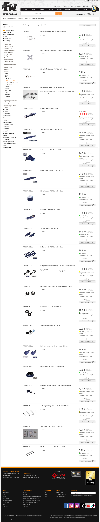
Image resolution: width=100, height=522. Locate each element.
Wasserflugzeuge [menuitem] (8, 59)
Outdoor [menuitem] (5, 135)
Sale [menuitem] (4, 28)
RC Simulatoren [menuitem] (7, 115)
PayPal (25, 492)
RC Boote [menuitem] (5, 111)
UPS (45, 496)
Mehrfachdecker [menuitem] (8, 54)
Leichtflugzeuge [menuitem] (8, 48)
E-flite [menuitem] (6, 75)
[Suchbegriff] (37, 13)
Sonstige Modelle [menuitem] (8, 61)
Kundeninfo (6, 502)
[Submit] (58, 13)
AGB (4, 494)
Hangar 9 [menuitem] (7, 88)
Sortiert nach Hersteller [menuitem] (10, 64)
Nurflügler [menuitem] (6, 56)
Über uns (5, 506)
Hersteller (44, 25)
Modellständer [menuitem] (7, 104)
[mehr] (43, 35)
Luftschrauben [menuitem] (7, 102)
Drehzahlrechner (60, 496)
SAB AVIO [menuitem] (7, 98)
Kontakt (84, 9)
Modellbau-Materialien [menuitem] (8, 133)
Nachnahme (26, 504)
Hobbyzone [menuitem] (8, 90)
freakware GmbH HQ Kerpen (11, 471)
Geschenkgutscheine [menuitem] (8, 141)
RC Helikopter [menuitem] (6, 37)
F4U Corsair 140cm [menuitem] (11, 81)
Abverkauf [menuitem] (5, 145)
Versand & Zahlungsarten (78, 517)
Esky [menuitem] (6, 77)
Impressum (6, 492)
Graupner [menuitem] (7, 86)
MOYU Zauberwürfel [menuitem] (8, 34)
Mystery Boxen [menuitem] (7, 147)
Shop (33, 9)
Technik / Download (61, 494)
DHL (45, 492)
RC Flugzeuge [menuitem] (6, 40)
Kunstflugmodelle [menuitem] (8, 46)
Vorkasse (25, 506)
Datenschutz (6, 498)
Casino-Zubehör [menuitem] (7, 32)
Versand (67, 9)
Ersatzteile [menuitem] (6, 71)
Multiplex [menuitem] (7, 94)
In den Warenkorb (87, 46)
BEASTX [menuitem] (5, 117)
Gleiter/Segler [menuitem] (7, 44)
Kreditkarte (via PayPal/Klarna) (31, 500)
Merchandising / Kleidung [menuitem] (9, 137)
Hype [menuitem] (6, 92)
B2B (76, 9)
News (42, 9)
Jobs (4, 504)
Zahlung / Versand (7, 500)
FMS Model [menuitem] (8, 79)
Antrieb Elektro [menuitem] (8, 67)
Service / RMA (60, 492)
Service (50, 9)
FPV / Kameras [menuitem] (7, 126)
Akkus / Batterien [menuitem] (7, 122)
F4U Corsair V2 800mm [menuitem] (12, 82)
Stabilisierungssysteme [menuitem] (10, 105)
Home (25, 9)
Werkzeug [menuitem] (5, 130)
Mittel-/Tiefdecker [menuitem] (8, 52)
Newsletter (85, 6)
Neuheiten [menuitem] (5, 24)
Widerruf (5, 496)
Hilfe (64, 6)
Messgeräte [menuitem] (6, 128)
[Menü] (80, 472)
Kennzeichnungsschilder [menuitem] (10, 100)
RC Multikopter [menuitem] (7, 39)
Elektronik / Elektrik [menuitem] (8, 124)
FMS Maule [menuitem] (9, 84)
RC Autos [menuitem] (5, 109)
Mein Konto (57, 6)
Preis (62, 25)
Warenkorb (80, 14)
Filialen (59, 9)
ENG (93, 1)
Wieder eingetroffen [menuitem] (8, 26)
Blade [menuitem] (6, 73)
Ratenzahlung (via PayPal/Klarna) (32, 496)
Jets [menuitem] (5, 43)
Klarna (25, 494)
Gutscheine (78, 6)
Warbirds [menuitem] (6, 58)
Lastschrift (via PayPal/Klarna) (31, 498)
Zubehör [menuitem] (6, 107)
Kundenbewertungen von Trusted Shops (13, 515)
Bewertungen (38, 515)
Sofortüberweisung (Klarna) (30, 502)
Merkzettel (70, 6)
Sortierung (26, 25)
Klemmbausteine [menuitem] (8, 30)
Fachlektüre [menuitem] (6, 139)
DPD (45, 494)
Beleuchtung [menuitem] (7, 69)
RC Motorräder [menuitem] (7, 113)
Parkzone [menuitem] (7, 96)
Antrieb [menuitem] (5, 120)
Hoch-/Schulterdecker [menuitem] (9, 50)
